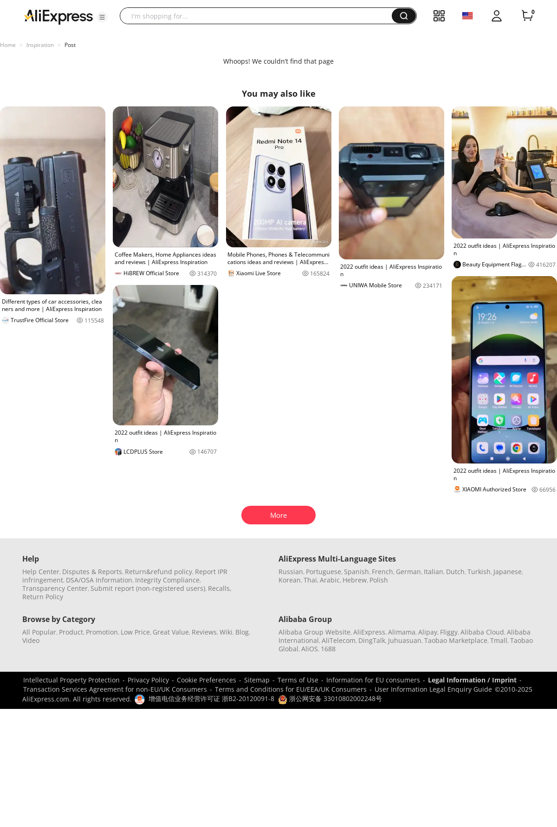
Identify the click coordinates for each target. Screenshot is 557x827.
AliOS (309, 648)
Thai (310, 580)
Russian (290, 571)
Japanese (507, 571)
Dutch (455, 571)
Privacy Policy (148, 679)
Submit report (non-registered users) (148, 588)
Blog (242, 632)
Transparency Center (55, 588)
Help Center (40, 571)
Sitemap (257, 679)
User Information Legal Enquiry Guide (433, 689)
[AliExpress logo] (58, 16)
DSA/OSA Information (99, 580)
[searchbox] (259, 16)
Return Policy (42, 596)
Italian (433, 571)
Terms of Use (298, 679)
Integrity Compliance (167, 580)
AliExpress (369, 632)
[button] (102, 17)
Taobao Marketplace (455, 640)
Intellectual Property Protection (71, 679)
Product (71, 632)
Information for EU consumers (373, 679)
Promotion (102, 632)
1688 (328, 648)
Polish (378, 580)
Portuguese (323, 571)
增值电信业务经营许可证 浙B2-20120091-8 (211, 698)
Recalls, (220, 588)
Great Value (171, 632)
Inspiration (40, 45)
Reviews (204, 632)
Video (30, 640)
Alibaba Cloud (482, 632)
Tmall (498, 640)
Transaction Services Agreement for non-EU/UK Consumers (115, 689)
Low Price (135, 632)
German (408, 571)
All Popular (39, 632)
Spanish (356, 571)
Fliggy (449, 632)
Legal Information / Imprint (472, 679)
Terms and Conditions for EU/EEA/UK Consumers (291, 689)
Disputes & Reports (92, 571)
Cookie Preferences (206, 679)
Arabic (330, 580)
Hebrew (355, 580)
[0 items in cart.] (527, 15)
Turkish (479, 571)
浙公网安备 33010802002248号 (330, 698)
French (382, 571)
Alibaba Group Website (314, 632)
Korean (289, 580)
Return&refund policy (158, 571)
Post (70, 45)
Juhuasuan (404, 640)
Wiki (226, 632)
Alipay (427, 632)
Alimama (401, 632)
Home (8, 45)
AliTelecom (339, 640)
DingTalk (371, 640)
